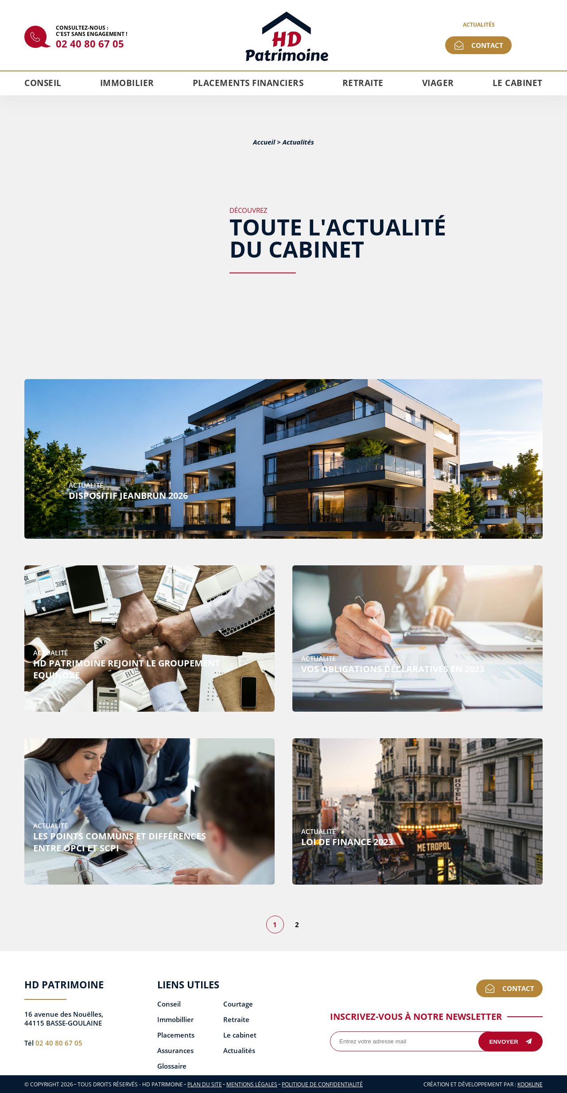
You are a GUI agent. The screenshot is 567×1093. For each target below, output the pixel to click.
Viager (438, 83)
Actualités (479, 24)
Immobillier (175, 1019)
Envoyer (510, 1041)
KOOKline (530, 1084)
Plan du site (204, 1084)
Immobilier (127, 83)
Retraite (363, 83)
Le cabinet (518, 83)
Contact (487, 45)
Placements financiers (248, 83)
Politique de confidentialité (322, 1084)
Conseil (43, 83)
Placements (175, 1035)
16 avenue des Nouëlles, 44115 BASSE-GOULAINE (63, 1018)
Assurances (175, 1050)
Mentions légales (251, 1084)
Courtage (238, 1004)
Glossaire (171, 1066)
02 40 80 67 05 (90, 43)
